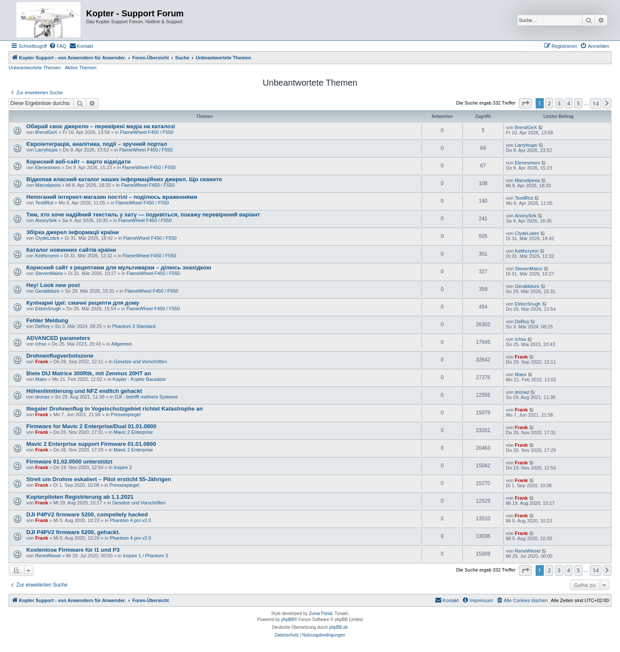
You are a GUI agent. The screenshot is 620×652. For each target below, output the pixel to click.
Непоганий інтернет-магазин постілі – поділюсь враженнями (111, 197)
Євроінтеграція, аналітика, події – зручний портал (96, 144)
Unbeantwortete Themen (35, 67)
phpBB (287, 619)
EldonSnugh (48, 308)
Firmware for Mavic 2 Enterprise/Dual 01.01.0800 (91, 426)
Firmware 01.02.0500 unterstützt (69, 461)
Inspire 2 (123, 467)
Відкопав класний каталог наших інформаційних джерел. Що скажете (124, 179)
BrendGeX (46, 132)
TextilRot (44, 202)
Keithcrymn (47, 255)
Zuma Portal (320, 613)
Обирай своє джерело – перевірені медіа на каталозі (100, 126)
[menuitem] (57, 46)
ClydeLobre (47, 238)
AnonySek (46, 220)
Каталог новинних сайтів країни (71, 250)
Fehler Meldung (47, 320)
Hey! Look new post (53, 285)
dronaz (42, 396)
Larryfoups (46, 149)
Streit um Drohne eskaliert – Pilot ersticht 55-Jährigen (98, 479)
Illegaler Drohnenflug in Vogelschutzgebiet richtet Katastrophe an (114, 408)
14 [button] (595, 103)
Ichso (40, 343)
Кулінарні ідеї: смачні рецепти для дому (82, 303)
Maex (41, 379)
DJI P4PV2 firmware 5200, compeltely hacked (87, 514)
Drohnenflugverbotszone (59, 355)
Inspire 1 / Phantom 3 (145, 555)
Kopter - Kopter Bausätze (139, 379)
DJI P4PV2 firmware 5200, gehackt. (73, 532)
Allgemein (122, 343)
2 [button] (549, 103)
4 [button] (568, 103)
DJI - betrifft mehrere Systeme (146, 396)
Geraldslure (47, 291)
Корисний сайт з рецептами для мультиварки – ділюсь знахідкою (118, 267)
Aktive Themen (80, 67)
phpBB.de (338, 627)
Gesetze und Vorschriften (140, 361)
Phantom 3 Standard (133, 326)
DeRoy (42, 326)
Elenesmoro (48, 167)
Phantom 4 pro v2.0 (130, 520)
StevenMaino (49, 273)
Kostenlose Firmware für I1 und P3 (73, 550)
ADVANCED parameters (58, 338)
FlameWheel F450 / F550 (147, 132)
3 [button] (559, 103)
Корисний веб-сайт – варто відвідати (78, 161)
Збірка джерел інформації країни (72, 232)
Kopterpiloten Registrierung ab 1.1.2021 (79, 497)
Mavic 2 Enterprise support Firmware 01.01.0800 (91, 444)
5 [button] (578, 103)
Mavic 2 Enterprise (133, 432)
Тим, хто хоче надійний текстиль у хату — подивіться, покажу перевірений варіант (143, 214)
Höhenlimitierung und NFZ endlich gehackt (84, 391)
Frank (41, 361)
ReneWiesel (48, 555)
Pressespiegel (125, 414)
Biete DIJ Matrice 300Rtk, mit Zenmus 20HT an (88, 373)
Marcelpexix (48, 185)
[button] (525, 103)
